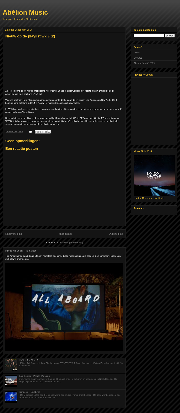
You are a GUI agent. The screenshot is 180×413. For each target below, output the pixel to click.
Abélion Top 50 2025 (144, 63)
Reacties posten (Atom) (71, 242)
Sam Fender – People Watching (34, 376)
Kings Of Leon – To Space (20, 250)
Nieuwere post (13, 233)
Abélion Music (25, 12)
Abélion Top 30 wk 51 (29, 360)
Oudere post (116, 233)
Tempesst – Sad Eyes (29, 392)
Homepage (65, 233)
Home (137, 52)
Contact (138, 57)
